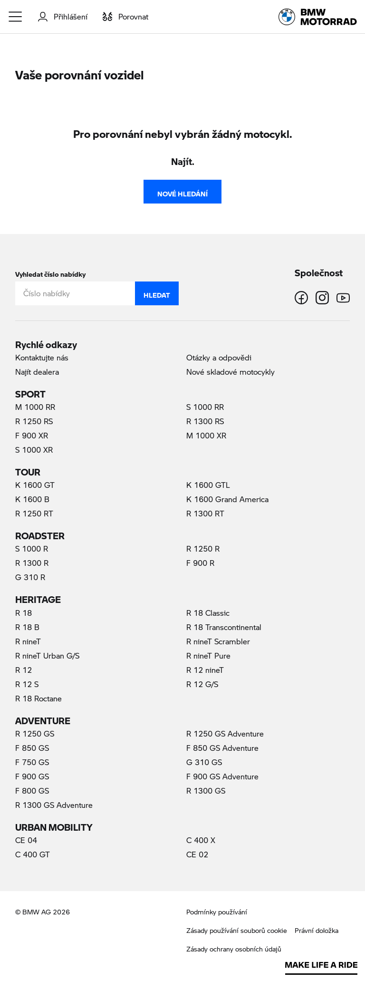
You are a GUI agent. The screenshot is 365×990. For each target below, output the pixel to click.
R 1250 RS (34, 421)
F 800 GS (32, 790)
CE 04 (26, 840)
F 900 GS (32, 776)
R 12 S (26, 684)
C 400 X (200, 840)
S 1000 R (31, 548)
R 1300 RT (205, 513)
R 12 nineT (205, 669)
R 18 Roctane (38, 698)
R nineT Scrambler (218, 641)
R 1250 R (203, 548)
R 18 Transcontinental (223, 626)
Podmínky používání (216, 912)
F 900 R (200, 562)
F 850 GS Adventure (222, 747)
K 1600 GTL (208, 484)
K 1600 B (32, 499)
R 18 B (27, 626)
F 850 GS (32, 747)
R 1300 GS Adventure (54, 804)
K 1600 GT (35, 484)
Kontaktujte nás (41, 357)
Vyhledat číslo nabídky (50, 272)
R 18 (23, 612)
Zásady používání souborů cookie (236, 930)
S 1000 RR (205, 406)
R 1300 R (31, 562)
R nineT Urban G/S (47, 655)
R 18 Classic (208, 612)
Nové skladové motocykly (230, 371)
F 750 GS (32, 762)
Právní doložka (316, 930)
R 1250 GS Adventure (225, 733)
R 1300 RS (205, 421)
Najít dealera (37, 371)
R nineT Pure (208, 655)
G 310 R (30, 577)
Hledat (157, 293)
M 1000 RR (35, 406)
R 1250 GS (34, 733)
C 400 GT (32, 854)
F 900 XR (31, 435)
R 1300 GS (205, 790)
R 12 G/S (202, 684)
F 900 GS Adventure (222, 776)
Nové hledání (182, 191)
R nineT (28, 641)
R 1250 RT (34, 513)
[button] (15, 16)
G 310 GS (204, 762)
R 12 (23, 669)
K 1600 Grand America (227, 499)
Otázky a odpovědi (218, 357)
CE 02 (197, 854)
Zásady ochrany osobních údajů (233, 949)
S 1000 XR (34, 449)
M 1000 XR (206, 435)
